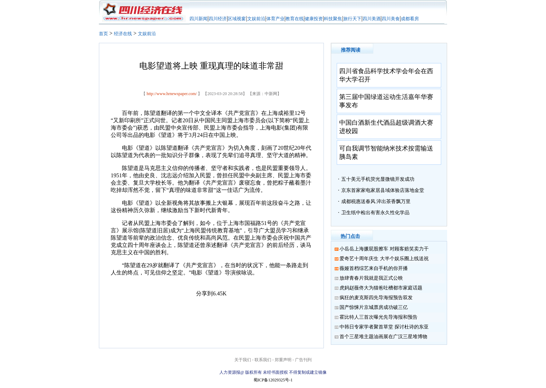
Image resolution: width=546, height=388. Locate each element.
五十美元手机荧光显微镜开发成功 (377, 179)
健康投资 (314, 18)
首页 (103, 33)
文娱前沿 (256, 18)
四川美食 (391, 18)
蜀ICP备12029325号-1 (273, 380)
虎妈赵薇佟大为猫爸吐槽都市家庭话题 (381, 287)
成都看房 (410, 18)
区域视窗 (237, 18)
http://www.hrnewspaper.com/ (172, 93)
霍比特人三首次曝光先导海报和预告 (379, 317)
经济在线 (123, 33)
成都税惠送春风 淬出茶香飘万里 (376, 201)
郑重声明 (283, 359)
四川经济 (218, 18)
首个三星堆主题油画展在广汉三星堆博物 (383, 336)
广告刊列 (303, 359)
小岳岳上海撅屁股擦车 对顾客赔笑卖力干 (384, 248)
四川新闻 (198, 18)
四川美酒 (371, 18)
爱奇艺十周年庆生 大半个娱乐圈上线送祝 (384, 258)
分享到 (204, 293)
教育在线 (295, 18)
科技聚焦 (333, 18)
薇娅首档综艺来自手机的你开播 (374, 268)
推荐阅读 (350, 50)
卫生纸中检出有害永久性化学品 (375, 212)
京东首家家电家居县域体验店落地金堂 (382, 190)
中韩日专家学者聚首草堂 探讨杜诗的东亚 (384, 326)
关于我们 (242, 359)
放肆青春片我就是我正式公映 (371, 278)
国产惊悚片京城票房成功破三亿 (374, 307)
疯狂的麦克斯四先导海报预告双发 (376, 297)
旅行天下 (352, 18)
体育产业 (275, 18)
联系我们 (263, 359)
